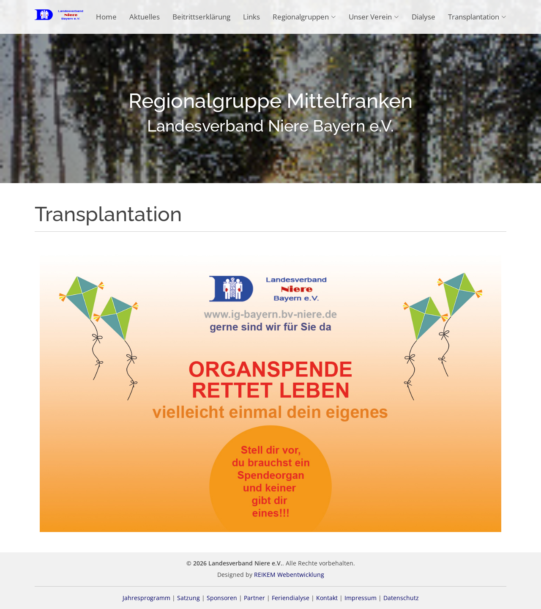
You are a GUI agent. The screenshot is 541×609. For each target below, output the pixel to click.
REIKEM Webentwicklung (289, 575)
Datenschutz (401, 598)
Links (251, 17)
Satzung (188, 598)
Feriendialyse (290, 598)
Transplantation (477, 17)
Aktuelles (144, 17)
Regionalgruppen (304, 17)
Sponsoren (222, 598)
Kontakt (327, 598)
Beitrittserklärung (201, 17)
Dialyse (423, 17)
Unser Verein (374, 17)
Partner (254, 598)
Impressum (360, 598)
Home (106, 17)
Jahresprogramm (146, 598)
